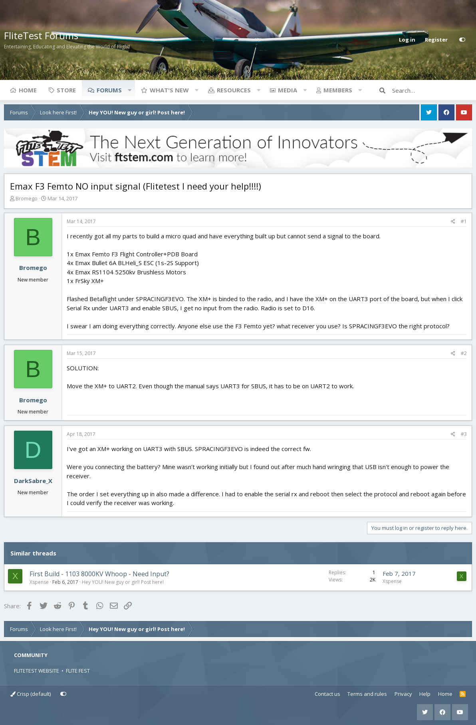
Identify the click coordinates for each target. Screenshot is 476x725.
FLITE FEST (78, 670)
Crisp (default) (30, 693)
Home (28, 90)
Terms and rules (367, 693)
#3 (464, 434)
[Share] (453, 221)
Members (337, 90)
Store (66, 90)
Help (424, 693)
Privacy (403, 693)
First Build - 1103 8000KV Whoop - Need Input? (99, 573)
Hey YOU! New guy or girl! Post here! (123, 582)
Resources (234, 90)
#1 (464, 221)
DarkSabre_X (33, 481)
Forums (109, 90)
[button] (129, 90)
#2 (464, 353)
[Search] (432, 90)
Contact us (327, 693)
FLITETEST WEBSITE (36, 670)
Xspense (39, 582)
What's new (169, 90)
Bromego (27, 198)
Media (287, 90)
